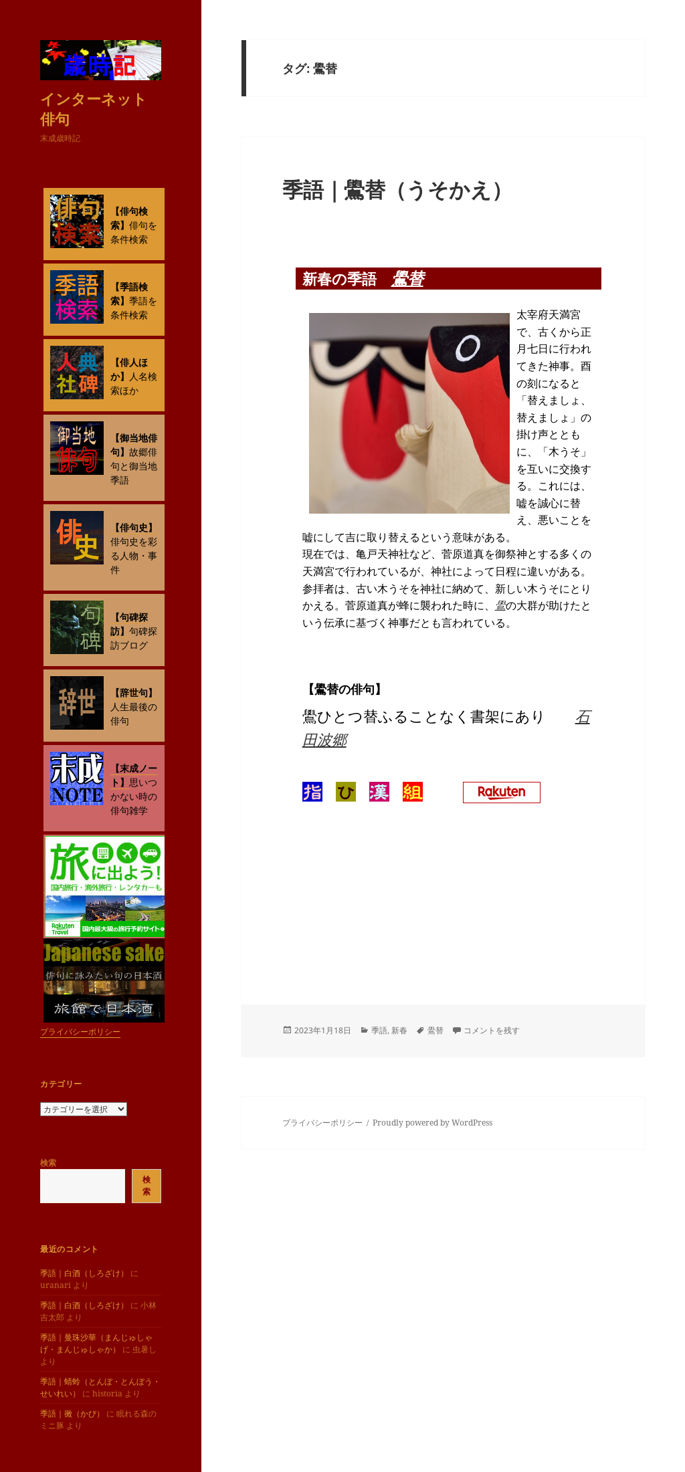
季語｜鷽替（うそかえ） (397, 189)
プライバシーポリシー (80, 1031)
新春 (399, 1030)
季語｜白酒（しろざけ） (84, 1273)
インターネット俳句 (93, 108)
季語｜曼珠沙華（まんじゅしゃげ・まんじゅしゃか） (96, 1343)
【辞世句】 (133, 692)
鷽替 (407, 278)
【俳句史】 (133, 527)
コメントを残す (492, 1030)
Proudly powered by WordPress (432, 1122)
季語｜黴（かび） (72, 1413)
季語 (379, 1030)
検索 (48, 1162)
